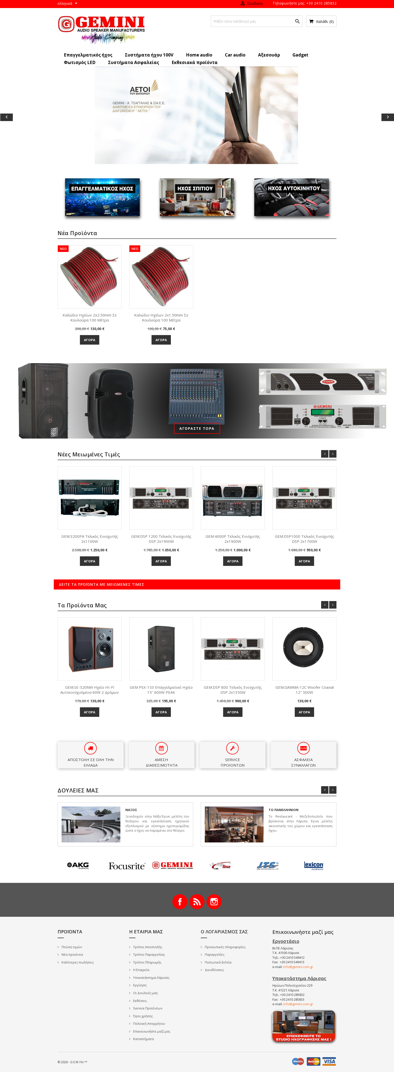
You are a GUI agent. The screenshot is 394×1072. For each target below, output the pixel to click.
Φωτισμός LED (79, 62)
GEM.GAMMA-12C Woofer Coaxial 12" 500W (304, 690)
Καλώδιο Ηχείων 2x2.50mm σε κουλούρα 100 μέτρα (90, 317)
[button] (29, 117)
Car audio (235, 55)
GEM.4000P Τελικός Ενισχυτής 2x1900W (233, 539)
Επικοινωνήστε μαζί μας (151, 1031)
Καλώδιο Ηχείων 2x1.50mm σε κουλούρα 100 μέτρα (161, 317)
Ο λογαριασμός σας (224, 932)
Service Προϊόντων (147, 1008)
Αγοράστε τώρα (197, 428)
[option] (197, 115)
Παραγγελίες (214, 954)
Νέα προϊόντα (72, 954)
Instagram (214, 901)
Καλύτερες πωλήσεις (77, 962)
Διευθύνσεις (214, 970)
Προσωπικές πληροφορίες (224, 947)
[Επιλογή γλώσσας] (68, 4)
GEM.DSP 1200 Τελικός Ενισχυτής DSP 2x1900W (161, 539)
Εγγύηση (139, 985)
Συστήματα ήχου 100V (149, 55)
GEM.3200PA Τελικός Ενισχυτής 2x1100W (89, 539)
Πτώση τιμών (71, 947)
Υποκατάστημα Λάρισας (150, 977)
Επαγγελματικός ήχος (88, 55)
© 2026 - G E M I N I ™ (72, 1062)
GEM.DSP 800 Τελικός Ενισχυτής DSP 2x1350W (233, 690)
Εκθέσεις (139, 1000)
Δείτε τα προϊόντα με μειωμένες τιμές (101, 584)
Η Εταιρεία (140, 970)
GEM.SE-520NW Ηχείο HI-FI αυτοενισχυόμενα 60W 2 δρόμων (89, 690)
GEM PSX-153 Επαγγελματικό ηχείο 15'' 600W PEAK (161, 690)
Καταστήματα (143, 1039)
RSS (197, 901)
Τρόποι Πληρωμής (146, 962)
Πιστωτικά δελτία (217, 962)
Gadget (300, 55)
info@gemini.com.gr (298, 966)
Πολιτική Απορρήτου (148, 1023)
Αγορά (89, 340)
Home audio (199, 55)
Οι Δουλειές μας (145, 993)
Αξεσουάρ (269, 55)
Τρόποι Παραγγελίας (148, 954)
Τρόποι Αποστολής (147, 947)
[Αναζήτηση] (257, 21)
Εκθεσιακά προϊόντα (195, 62)
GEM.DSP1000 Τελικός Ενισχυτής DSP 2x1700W (304, 539)
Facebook (179, 901)
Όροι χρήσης (142, 1016)
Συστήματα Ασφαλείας (133, 62)
